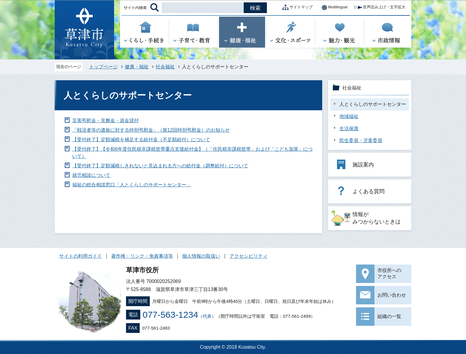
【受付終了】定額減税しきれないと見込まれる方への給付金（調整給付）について (160, 165)
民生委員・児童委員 (360, 140)
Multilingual (333, 7)
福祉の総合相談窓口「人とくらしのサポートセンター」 (131, 184)
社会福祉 (165, 66)
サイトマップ (296, 7)
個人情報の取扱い (201, 256)
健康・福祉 (137, 66)
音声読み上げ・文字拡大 (379, 7)
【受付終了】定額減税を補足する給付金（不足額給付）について (141, 139)
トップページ (103, 66)
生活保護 (348, 128)
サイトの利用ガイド (80, 256)
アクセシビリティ (248, 256)
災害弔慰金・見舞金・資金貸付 (105, 120)
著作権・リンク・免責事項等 (142, 256)
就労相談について (91, 175)
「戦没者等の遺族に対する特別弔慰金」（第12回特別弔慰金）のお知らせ (151, 130)
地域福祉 (348, 116)
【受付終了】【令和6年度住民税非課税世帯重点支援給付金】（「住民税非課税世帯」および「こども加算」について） (192, 153)
